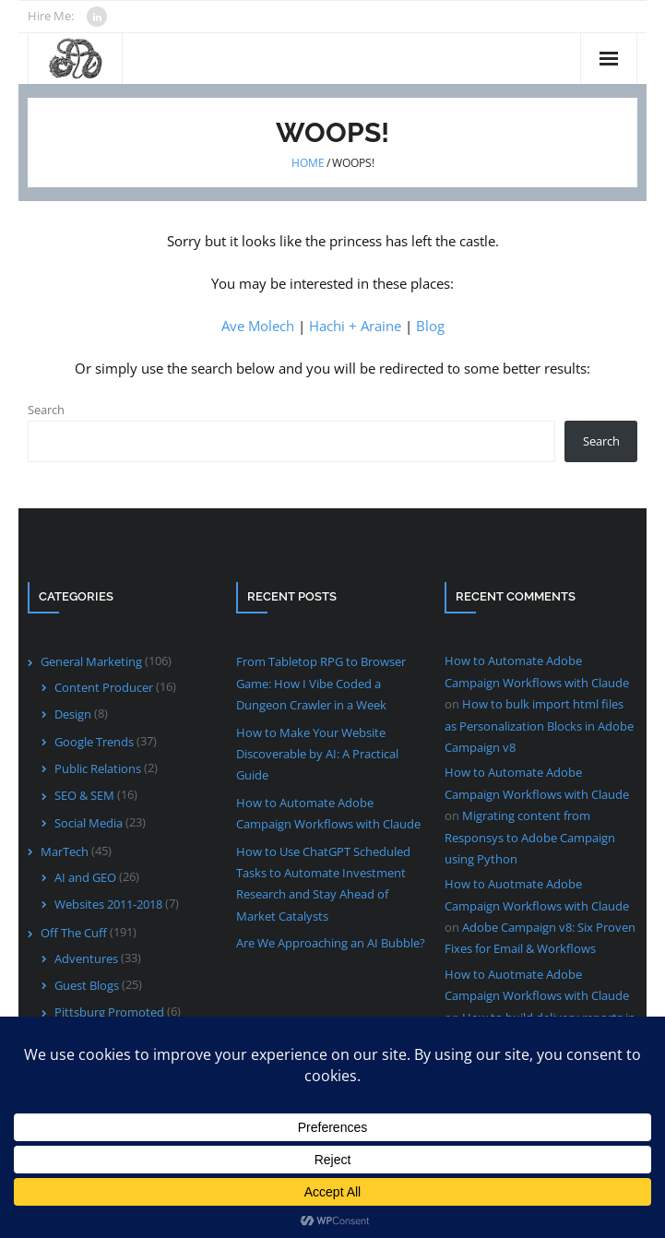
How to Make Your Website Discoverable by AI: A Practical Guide (317, 754)
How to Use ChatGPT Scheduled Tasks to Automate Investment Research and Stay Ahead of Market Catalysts (323, 883)
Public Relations (97, 768)
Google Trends (94, 741)
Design (72, 714)
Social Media (88, 823)
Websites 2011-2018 (108, 904)
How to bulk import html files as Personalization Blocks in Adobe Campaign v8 (539, 726)
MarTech (65, 851)
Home (308, 163)
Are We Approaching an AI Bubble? (330, 942)
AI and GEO (85, 877)
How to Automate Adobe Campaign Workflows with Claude (328, 813)
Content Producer (103, 687)
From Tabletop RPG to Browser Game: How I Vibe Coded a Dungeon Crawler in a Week (321, 683)
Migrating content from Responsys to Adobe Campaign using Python (530, 837)
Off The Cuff (74, 932)
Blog (430, 325)
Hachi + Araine (355, 325)
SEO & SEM (84, 795)
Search (46, 409)
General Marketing (91, 661)
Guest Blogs (86, 985)
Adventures (86, 958)
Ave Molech (257, 325)
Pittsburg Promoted (109, 1012)
